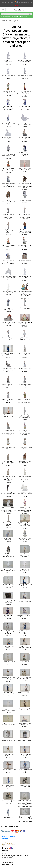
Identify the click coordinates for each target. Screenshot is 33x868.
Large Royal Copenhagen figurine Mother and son (25, 108)
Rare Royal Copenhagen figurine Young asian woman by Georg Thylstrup (8, 432)
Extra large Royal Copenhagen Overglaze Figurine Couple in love (25, 324)
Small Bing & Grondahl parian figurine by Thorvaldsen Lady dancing (25, 77)
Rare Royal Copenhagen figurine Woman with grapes (8, 216)
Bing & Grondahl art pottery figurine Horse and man (8, 601)
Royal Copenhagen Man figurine (8, 616)
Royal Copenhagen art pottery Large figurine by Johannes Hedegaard (25, 586)
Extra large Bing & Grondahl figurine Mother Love (24, 694)
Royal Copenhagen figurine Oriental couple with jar (8, 585)
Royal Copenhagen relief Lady (25, 261)
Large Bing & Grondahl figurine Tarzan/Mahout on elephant (8, 277)
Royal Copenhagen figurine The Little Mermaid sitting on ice (8, 123)
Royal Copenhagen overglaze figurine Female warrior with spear (8, 92)
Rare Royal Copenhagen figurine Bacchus (8, 231)
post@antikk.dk (10, 864)
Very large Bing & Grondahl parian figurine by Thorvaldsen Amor (24, 493)
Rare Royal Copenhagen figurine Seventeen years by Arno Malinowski (25, 355)
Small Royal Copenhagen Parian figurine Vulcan (8, 62)
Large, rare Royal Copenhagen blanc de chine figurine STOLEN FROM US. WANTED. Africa (25, 818)
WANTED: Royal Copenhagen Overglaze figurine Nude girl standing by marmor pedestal (25, 802)
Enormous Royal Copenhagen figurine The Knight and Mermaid (8, 185)
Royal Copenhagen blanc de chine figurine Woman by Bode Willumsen (8, 709)
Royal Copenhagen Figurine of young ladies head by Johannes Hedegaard (25, 231)
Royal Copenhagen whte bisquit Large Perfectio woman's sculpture (8, 139)
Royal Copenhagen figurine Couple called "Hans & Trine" (25, 199)
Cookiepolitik (4, 838)
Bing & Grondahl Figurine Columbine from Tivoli (25, 338)
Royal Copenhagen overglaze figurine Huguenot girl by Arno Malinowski (8, 478)
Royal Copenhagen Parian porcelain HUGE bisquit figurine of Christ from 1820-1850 (8, 509)
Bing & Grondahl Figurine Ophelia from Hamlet (25, 307)
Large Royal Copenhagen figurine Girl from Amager (25, 478)
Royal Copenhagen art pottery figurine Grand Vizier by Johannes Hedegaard (8, 355)
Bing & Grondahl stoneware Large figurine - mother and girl (24, 678)
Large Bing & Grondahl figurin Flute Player (25, 755)
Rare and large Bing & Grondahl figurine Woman (8, 524)
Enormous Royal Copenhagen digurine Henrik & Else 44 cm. (8, 308)
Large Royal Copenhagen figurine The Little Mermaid (25, 139)
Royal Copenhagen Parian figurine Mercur (25, 278)
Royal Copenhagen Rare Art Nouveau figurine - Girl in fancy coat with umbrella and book (8, 155)
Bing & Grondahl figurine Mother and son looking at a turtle (24, 463)
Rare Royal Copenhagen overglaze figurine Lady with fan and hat (25, 432)
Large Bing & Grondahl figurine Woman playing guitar (8, 770)
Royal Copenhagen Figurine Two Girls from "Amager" (24, 786)
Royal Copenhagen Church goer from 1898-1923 (25, 662)
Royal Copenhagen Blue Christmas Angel (8, 107)
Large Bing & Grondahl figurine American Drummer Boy (8, 292)
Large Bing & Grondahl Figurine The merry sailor (24, 770)
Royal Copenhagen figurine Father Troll (8, 647)
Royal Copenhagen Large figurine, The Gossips (24, 739)
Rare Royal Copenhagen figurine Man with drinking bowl (25, 216)
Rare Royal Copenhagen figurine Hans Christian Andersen (8, 555)
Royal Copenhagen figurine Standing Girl (8, 755)
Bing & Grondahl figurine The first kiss (25, 153)
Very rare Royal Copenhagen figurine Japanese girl (8, 632)
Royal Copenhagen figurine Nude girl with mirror (24, 554)
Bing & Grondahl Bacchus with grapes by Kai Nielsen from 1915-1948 (8, 725)
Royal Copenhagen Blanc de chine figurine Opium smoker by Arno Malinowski (25, 525)
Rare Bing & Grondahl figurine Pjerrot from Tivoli (8, 662)
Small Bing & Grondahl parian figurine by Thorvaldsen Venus (8, 77)
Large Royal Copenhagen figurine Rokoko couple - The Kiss (8, 262)
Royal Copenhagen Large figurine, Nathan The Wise (8, 694)
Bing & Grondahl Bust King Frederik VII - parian (8, 570)
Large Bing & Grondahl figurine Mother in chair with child (8, 369)
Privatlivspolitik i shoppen (8, 836)
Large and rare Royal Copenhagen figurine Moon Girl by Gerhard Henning (24, 416)
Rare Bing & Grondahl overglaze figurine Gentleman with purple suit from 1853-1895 (24, 509)
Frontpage (4, 20)
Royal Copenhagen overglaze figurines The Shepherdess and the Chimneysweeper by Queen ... (25, 294)
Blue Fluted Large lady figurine (8, 816)
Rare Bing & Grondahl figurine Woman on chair (8, 539)
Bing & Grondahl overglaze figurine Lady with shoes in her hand (24, 401)
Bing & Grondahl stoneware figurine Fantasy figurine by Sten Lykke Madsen (24, 185)
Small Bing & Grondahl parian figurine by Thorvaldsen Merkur (25, 62)
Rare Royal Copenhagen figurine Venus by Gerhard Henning (24, 123)
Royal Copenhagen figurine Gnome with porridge (8, 323)
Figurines (10, 20)
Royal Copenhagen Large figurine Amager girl (25, 647)
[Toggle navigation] (3, 9)
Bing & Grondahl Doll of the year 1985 (8, 415)
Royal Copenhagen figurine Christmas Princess (24, 169)
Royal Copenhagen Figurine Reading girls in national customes (8, 802)
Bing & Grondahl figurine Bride (25, 369)
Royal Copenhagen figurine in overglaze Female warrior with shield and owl (24, 93)
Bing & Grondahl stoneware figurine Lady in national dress (8, 679)
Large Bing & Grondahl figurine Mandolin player (24, 708)
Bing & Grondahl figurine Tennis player (8, 338)
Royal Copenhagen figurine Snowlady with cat (24, 539)
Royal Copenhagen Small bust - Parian (24, 570)
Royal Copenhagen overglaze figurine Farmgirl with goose (25, 247)
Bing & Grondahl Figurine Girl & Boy (8, 786)
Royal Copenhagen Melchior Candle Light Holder (8, 446)
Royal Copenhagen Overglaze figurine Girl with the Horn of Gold (8, 170)
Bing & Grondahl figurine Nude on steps (25, 724)
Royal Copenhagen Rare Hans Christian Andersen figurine (8, 493)
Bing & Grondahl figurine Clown (8, 385)
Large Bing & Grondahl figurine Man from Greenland (24, 616)
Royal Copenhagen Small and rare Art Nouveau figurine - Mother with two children (8, 463)
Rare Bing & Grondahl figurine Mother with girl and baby (25, 600)
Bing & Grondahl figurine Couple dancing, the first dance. (25, 632)
